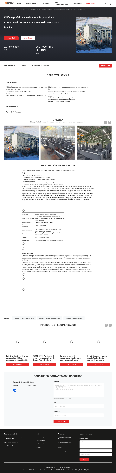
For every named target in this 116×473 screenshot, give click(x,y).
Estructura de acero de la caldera (64, 446)
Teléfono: (57, 411)
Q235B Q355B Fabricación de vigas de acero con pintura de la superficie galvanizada (44, 358)
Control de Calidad (40, 443)
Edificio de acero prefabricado (74, 318)
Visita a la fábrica (40, 440)
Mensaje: (56, 381)
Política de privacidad (65, 467)
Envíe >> (84, 459)
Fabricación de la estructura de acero (49, 318)
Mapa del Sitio (49, 467)
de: (55, 402)
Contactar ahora (61, 421)
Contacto (38, 447)
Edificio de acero (21, 10)
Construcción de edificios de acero (24, 318)
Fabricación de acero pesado (65, 442)
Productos (12, 10)
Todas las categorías (63, 451)
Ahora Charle (11, 38)
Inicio (5, 10)
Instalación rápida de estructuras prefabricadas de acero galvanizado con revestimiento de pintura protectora (70, 360)
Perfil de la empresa (41, 437)
